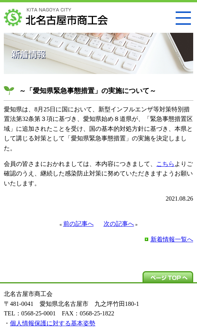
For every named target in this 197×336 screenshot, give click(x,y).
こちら (165, 164)
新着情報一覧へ (172, 239)
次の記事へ (119, 223)
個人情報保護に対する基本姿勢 (52, 323)
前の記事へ (78, 223)
